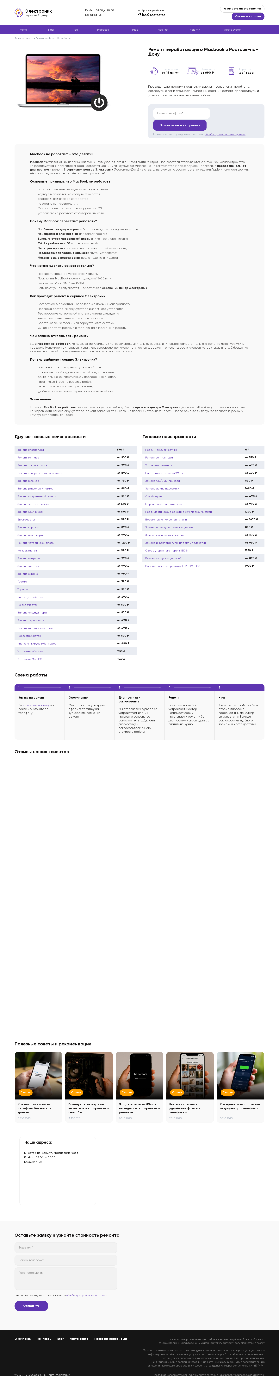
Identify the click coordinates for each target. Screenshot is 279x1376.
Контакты (44, 1327)
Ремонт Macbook (45, 38)
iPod (75, 29)
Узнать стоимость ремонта (242, 8)
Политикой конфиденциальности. (244, 1366)
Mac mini (195, 29)
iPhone (22, 29)
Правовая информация (110, 1327)
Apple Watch (232, 29)
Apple (29, 38)
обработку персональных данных (225, 122)
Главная (19, 38)
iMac (135, 29)
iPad (51, 29)
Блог (60, 1327)
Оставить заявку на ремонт (235, 113)
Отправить (31, 1294)
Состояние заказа (248, 16)
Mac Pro (163, 29)
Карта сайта (79, 1327)
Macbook (103, 29)
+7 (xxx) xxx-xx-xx (151, 14)
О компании (23, 1327)
